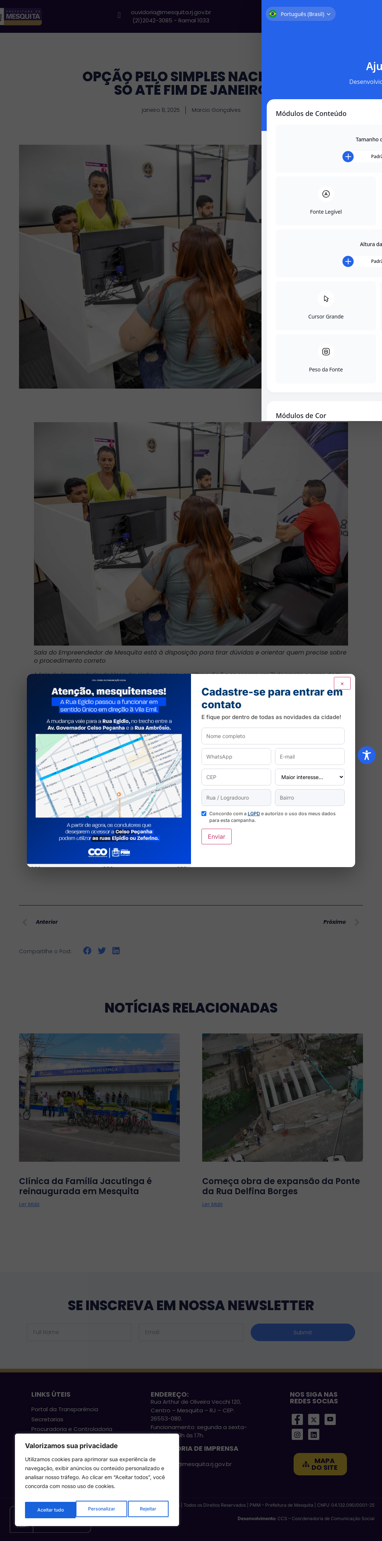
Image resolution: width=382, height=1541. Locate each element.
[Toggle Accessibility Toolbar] (366, 755)
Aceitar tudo (144, 1510)
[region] (97, 1482)
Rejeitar (97, 1510)
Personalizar (50, 1510)
